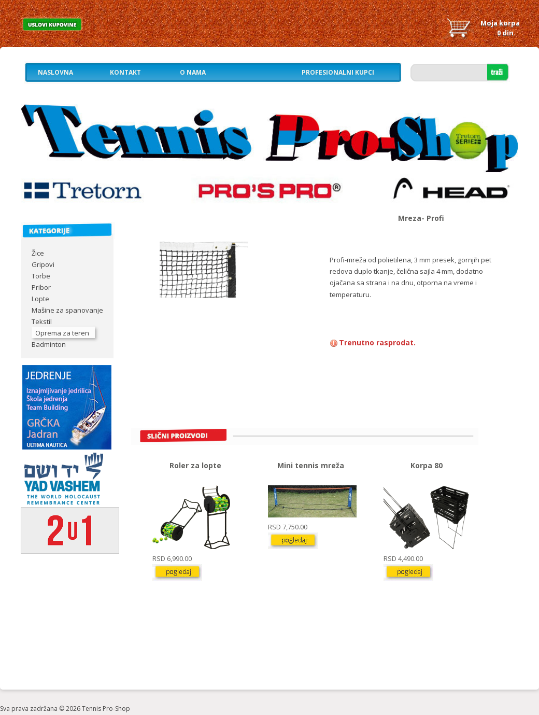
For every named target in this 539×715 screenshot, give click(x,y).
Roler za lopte (195, 465)
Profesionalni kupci (338, 72)
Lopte (40, 298)
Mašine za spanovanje (67, 310)
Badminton (49, 344)
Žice (38, 253)
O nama (193, 72)
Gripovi (43, 264)
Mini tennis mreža (310, 465)
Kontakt (125, 72)
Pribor (41, 287)
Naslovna (55, 72)
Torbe (41, 276)
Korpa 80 (426, 465)
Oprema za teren (62, 333)
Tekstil (42, 321)
